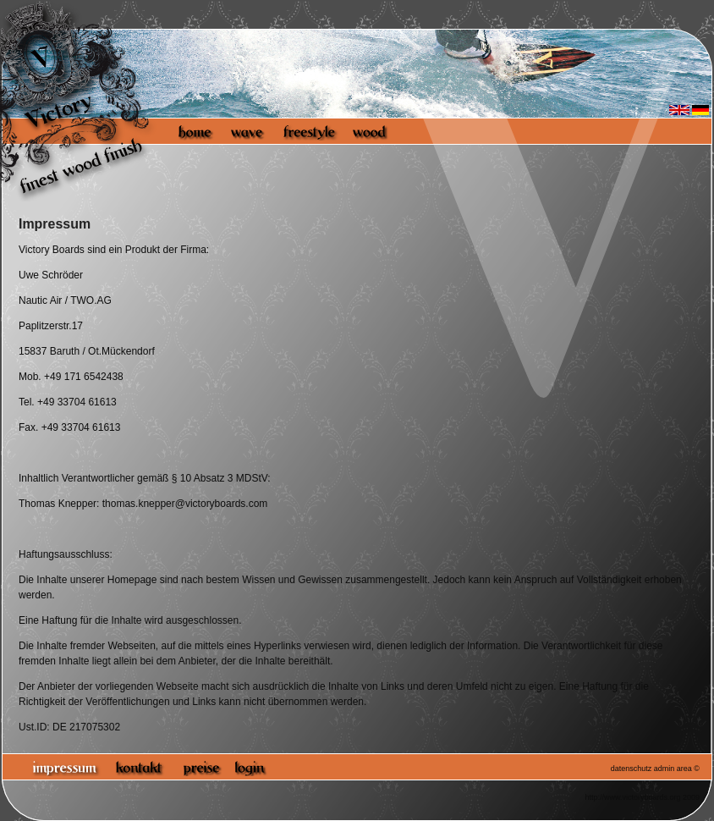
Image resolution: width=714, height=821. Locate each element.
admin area (673, 768)
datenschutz (631, 768)
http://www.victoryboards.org (632, 797)
